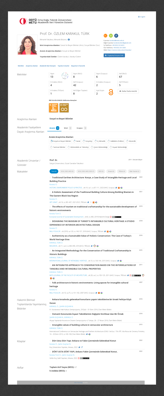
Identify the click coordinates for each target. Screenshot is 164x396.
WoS (68, 128)
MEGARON (53, 246)
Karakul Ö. (53, 184)
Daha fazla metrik (128, 91)
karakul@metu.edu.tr (117, 40)
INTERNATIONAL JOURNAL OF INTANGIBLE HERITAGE (68, 261)
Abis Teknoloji (78, 383)
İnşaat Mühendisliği (118, 147)
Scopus (82, 128)
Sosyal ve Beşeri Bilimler (60, 141)
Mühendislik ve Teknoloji (77, 147)
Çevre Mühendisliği (98, 147)
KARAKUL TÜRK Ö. (56, 243)
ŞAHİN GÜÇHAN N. (66, 306)
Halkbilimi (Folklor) (115, 141)
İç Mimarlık (99, 141)
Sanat (76, 141)
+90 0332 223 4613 (118, 45)
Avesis (54, 128)
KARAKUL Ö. (54, 306)
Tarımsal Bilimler (57, 147)
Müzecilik (131, 141)
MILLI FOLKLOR (55, 231)
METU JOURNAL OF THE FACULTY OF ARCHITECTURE (68, 275)
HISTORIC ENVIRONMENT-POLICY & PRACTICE (66, 188)
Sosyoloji (87, 141)
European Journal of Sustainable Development (66, 217)
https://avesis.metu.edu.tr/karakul (119, 50)
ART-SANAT (53, 202)
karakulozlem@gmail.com (122, 43)
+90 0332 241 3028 (119, 48)
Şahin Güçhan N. (64, 344)
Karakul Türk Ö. (55, 213)
